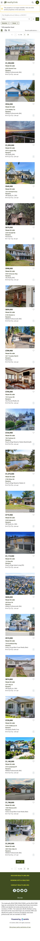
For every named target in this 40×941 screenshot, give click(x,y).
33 (32, 428)
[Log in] (37, 2)
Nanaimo (4, 23)
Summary (9, 30)
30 (32, 141)
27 (32, 593)
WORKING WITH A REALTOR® (20, 880)
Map (5, 30)
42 (32, 100)
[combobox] (20, 15)
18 (32, 223)
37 (32, 305)
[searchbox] (19, 15)
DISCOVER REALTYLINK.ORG (20, 875)
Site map (20, 897)
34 (32, 551)
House (14, 23)
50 (32, 59)
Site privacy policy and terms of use (20, 927)
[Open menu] (1, 2)
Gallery (2, 30)
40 (32, 716)
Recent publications (31, 30)
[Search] (32, 2)
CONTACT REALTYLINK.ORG (20, 885)
